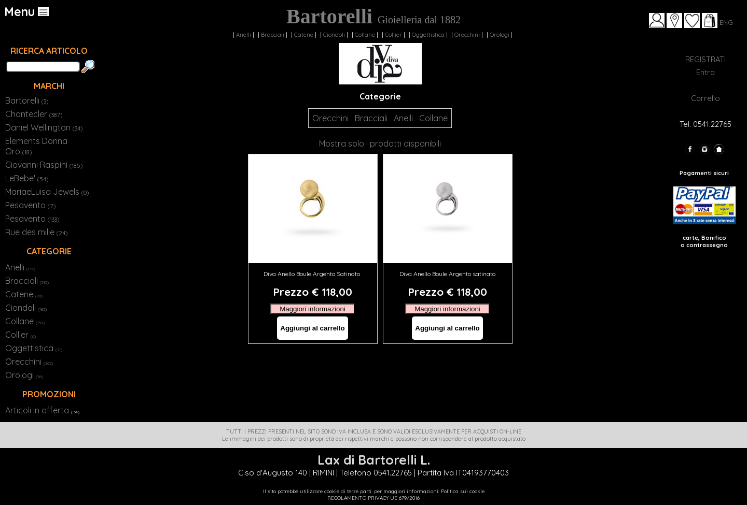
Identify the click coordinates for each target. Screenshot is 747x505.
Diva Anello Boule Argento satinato (447, 274)
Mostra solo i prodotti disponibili (380, 143)
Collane (365, 34)
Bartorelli (26, 100)
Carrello (705, 98)
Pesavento (30, 205)
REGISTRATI (705, 59)
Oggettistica (428, 34)
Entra (705, 72)
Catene (303, 34)
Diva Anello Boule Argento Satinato (312, 274)
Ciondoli (334, 34)
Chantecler (33, 114)
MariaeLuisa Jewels (47, 191)
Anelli (243, 34)
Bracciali (272, 34)
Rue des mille (36, 232)
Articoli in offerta (37, 410)
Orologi (499, 34)
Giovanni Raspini (43, 165)
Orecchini (467, 34)
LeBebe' (26, 178)
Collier (393, 34)
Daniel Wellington (43, 127)
